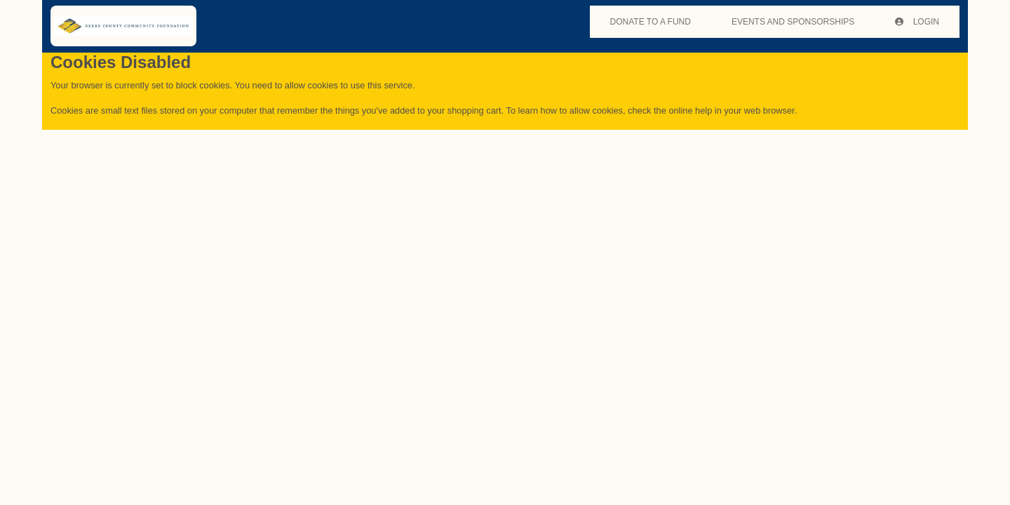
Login (917, 22)
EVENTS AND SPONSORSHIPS (793, 22)
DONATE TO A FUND (650, 22)
